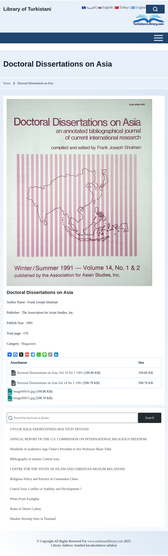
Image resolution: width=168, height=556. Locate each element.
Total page (14, 333)
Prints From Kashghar (24, 499)
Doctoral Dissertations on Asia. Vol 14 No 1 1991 (50, 372)
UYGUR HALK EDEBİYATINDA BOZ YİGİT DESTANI (49, 429)
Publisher (13, 312)
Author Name (16, 302)
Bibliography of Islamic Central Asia (34, 459)
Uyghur (138, 7)
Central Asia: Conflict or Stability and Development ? (46, 489)
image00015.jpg (24, 398)
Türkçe (122, 7)
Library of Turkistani (27, 9)
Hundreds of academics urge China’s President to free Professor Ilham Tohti (60, 449)
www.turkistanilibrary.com (105, 541)
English (105, 7)
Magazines (28, 343)
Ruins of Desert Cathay (25, 509)
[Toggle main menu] (84, 38)
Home (6, 83)
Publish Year (15, 323)
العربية (89, 7)
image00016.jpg (24, 391)
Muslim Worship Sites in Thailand (33, 519)
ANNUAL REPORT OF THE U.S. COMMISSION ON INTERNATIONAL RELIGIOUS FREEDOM (78, 439)
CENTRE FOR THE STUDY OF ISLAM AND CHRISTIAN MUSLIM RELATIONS (67, 469)
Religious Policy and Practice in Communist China (44, 479)
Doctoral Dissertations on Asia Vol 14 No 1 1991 (49, 383)
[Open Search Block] (155, 9)
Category (13, 343)
